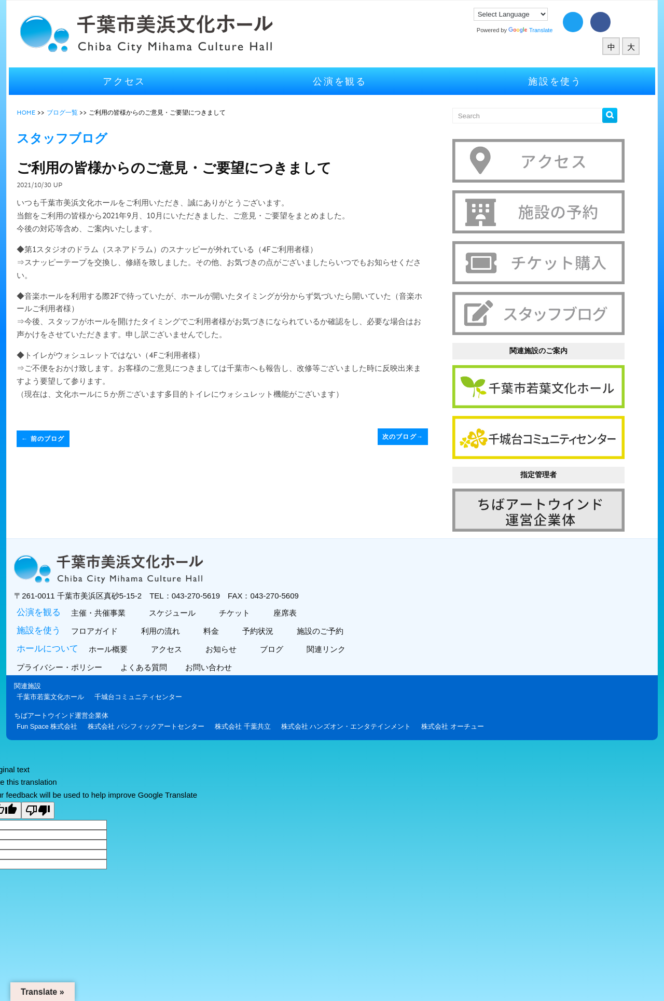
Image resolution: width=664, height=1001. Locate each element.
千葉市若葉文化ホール (54, 693)
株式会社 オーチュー (456, 722)
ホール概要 (111, 645)
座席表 (288, 608)
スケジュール (175, 608)
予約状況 (261, 626)
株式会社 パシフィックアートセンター (150, 722)
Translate (527, 30)
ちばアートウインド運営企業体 (65, 711)
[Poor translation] (37, 806)
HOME (30, 112)
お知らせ (224, 645)
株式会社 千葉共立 (247, 722)
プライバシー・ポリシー (65, 663)
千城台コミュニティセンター (142, 693)
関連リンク (329, 645)
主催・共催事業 (101, 608)
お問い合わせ (214, 663)
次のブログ (401, 436)
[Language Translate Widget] (507, 14)
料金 (214, 626)
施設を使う (552, 81)
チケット (237, 608)
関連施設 (31, 682)
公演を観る (340, 81)
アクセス (127, 81)
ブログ (274, 645)
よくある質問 (149, 663)
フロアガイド (97, 626)
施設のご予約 (323, 626)
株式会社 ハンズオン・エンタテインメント (350, 722)
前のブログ (46, 438)
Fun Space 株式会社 (51, 722)
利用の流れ (163, 626)
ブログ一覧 (65, 112)
